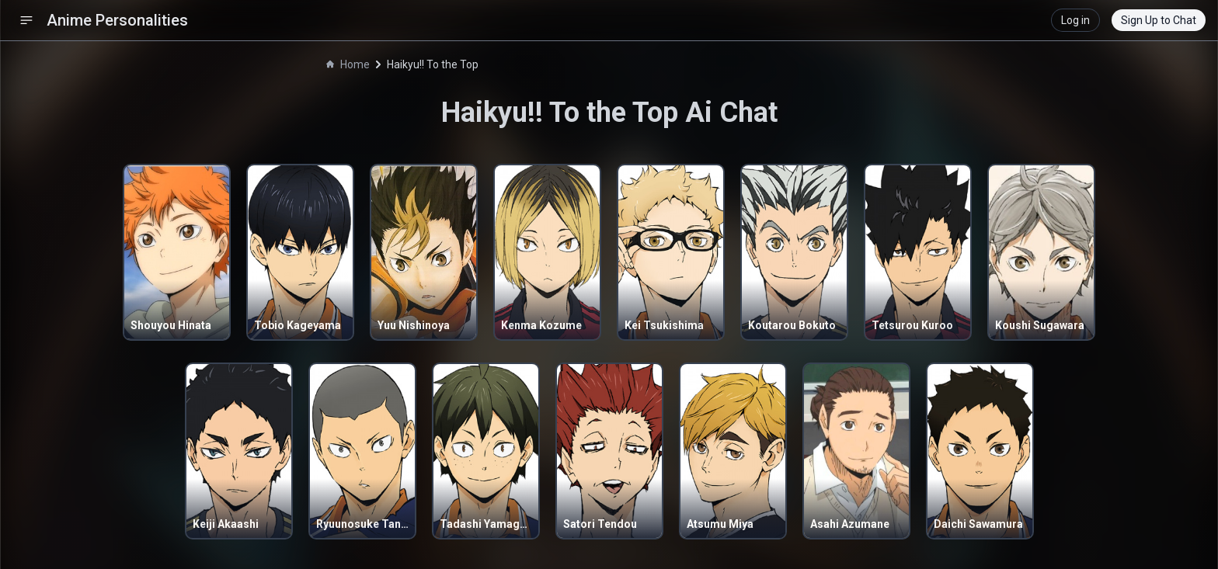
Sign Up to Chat (1158, 20)
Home (348, 64)
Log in (1075, 20)
